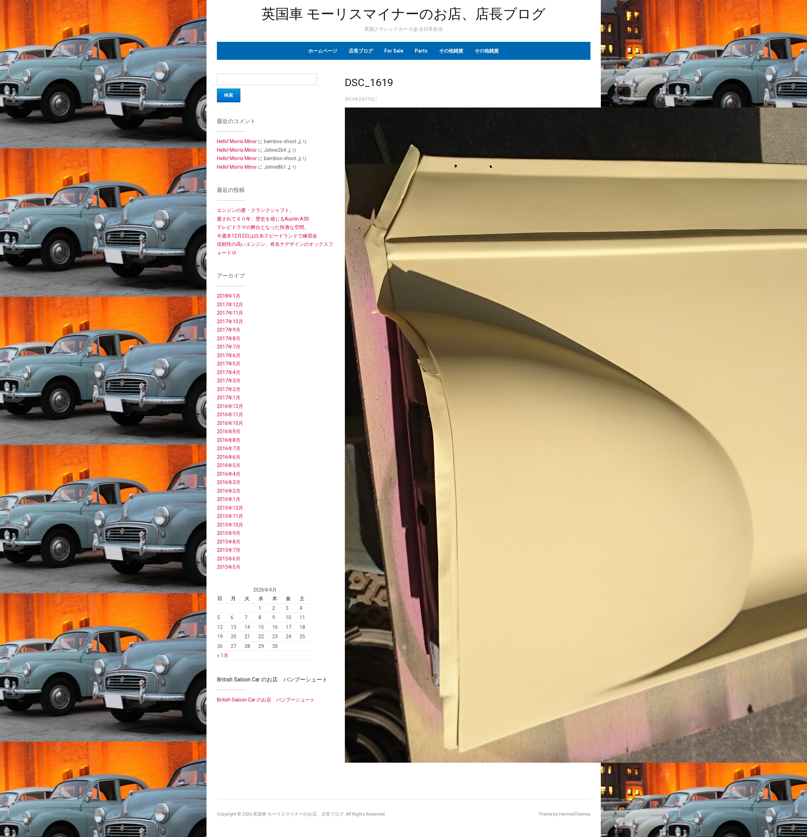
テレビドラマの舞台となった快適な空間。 (263, 227)
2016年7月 (228, 448)
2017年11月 (230, 313)
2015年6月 (228, 558)
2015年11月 (230, 516)
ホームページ (322, 51)
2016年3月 (228, 482)
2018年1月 (228, 296)
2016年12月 (230, 406)
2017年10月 (230, 321)
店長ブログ (361, 51)
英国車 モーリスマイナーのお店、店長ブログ (403, 14)
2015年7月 (228, 550)
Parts (421, 51)
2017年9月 (228, 330)
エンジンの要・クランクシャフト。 (255, 210)
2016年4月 (228, 474)
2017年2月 (228, 389)
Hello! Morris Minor (237, 141)
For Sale (393, 51)
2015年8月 (228, 542)
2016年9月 (228, 431)
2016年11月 (230, 414)
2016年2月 (228, 491)
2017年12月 (230, 304)
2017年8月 (228, 338)
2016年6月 (228, 457)
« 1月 (222, 655)
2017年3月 (228, 380)
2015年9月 (228, 533)
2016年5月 (228, 465)
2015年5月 (228, 567)
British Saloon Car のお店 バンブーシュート (272, 679)
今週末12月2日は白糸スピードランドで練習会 (267, 236)
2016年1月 (228, 499)
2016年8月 (228, 440)
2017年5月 (228, 363)
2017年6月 (228, 355)
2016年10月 (230, 423)
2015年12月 (230, 508)
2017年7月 (228, 347)
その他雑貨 (451, 51)
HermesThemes (574, 814)
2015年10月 (230, 525)
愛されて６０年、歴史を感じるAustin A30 (263, 219)
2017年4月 (228, 372)
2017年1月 (228, 397)
